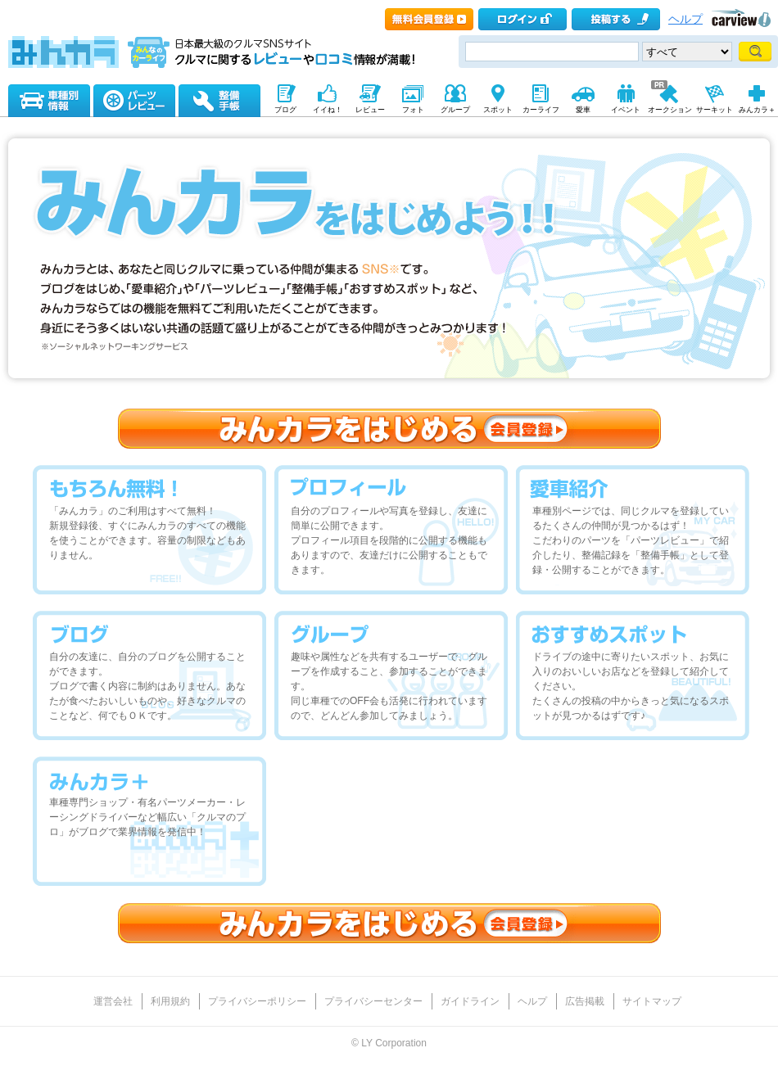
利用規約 (170, 1001)
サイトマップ (651, 1001)
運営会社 (113, 1001)
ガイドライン (470, 1001)
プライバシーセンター (373, 1001)
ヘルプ (685, 19)
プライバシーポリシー (257, 1001)
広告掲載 (584, 1001)
